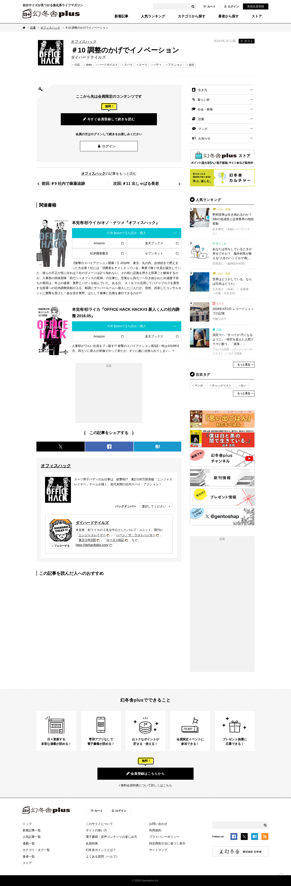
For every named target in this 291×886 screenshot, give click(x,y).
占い (243, 385)
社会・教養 (205, 109)
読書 (33, 27)
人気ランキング (153, 16)
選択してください (154, 506)
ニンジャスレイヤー (92, 535)
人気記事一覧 (32, 836)
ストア (257, 16)
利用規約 (155, 830)
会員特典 (92, 843)
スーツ (143, 64)
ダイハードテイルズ (92, 523)
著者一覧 (29, 856)
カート (209, 6)
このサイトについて (99, 824)
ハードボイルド (108, 64)
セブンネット (154, 253)
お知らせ (204, 138)
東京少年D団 (87, 540)
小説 (77, 64)
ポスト (246, 41)
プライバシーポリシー (164, 836)
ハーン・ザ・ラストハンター (135, 535)
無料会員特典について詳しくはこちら (146, 785)
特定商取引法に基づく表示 (167, 843)
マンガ (202, 128)
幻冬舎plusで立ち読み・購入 (126, 233)
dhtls (89, 64)
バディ (157, 64)
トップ (27, 824)
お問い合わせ (158, 824)
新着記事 (121, 16)
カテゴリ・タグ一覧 (36, 850)
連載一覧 (29, 843)
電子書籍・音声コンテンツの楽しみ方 (111, 836)
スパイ (128, 64)
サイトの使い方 (96, 830)
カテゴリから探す (191, 16)
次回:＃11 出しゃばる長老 (136, 183)
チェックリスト (222, 385)
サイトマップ (158, 850)
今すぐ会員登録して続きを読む (109, 119)
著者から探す (228, 16)
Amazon (99, 243)
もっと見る (243, 364)
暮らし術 (203, 99)
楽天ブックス (154, 243)
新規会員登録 (255, 6)
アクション (175, 64)
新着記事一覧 (32, 830)
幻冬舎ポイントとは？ (101, 850)
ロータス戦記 (115, 540)
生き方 (202, 90)
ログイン (231, 6)
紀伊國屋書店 (99, 253)
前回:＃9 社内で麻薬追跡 (63, 183)
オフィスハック (50, 27)
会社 (191, 64)
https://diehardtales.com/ (92, 545)
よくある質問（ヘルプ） (102, 856)
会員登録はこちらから (145, 773)
